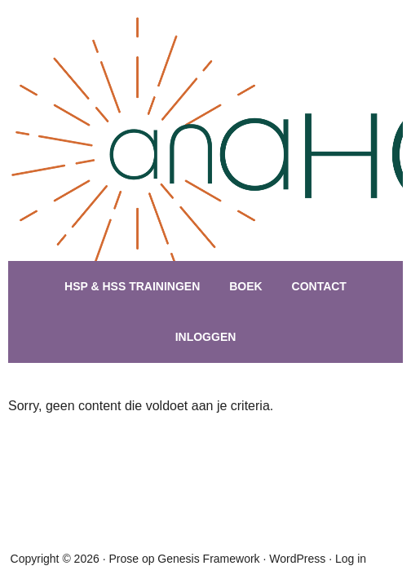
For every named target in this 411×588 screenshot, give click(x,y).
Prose (123, 558)
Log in (350, 558)
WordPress (297, 558)
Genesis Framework (208, 558)
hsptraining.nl (207, 163)
